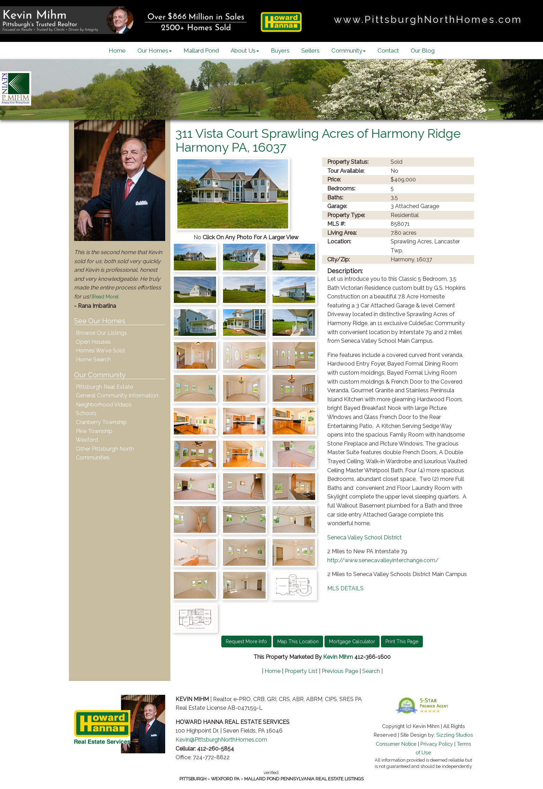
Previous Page (340, 671)
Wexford (87, 440)
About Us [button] (245, 50)
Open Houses (93, 342)
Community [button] (348, 50)
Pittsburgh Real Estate (104, 387)
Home (117, 50)
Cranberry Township (101, 422)
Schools (86, 413)
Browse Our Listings (101, 333)
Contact (388, 50)
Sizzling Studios (454, 735)
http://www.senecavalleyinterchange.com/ (383, 560)
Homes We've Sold (100, 350)
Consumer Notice (396, 744)
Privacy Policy (436, 744)
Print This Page (401, 641)
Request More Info (246, 641)
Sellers (310, 50)
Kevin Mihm (338, 657)
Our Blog (423, 50)
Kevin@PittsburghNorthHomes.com (221, 739)
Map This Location (298, 641)
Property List (301, 671)
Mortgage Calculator (352, 641)
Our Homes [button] (154, 50)
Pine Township (94, 431)
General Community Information (117, 395)
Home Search (93, 359)
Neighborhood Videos (104, 404)
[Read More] (105, 296)
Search (371, 671)
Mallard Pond (201, 50)
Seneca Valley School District (364, 537)
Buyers (280, 50)
